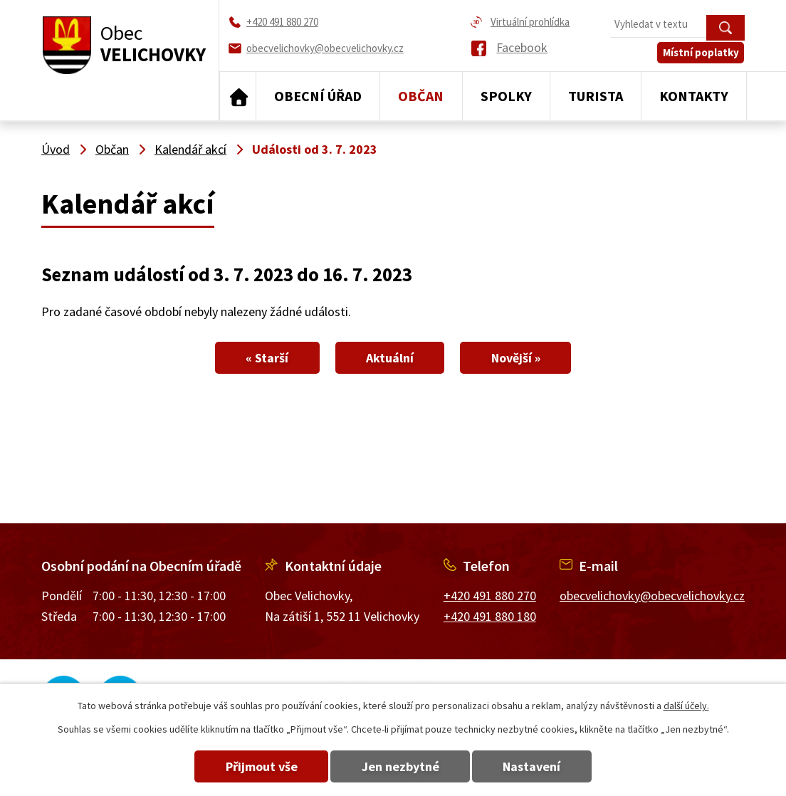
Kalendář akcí (190, 149)
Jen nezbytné (400, 766)
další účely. (686, 705)
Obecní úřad (318, 96)
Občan (421, 96)
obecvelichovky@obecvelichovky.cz (652, 595)
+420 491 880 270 (490, 595)
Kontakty (693, 96)
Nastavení (534, 766)
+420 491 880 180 (490, 616)
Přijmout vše (259, 766)
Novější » (518, 358)
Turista (595, 96)
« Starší (264, 358)
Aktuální (390, 358)
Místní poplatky (702, 54)
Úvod (238, 96)
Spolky (506, 96)
